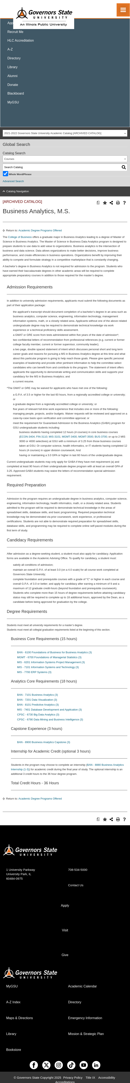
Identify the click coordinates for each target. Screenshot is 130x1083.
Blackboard (15, 93)
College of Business (20, 237)
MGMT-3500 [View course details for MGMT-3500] (85, 436)
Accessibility (106, 1077)
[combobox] (65, 133)
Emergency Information (85, 1018)
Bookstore (13, 1049)
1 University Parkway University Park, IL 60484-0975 (20, 874)
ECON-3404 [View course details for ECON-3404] (27, 436)
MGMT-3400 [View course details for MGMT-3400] (69, 436)
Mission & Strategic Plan (86, 1034)
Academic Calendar (82, 986)
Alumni (12, 76)
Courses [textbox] (9, 158)
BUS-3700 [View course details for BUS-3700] (101, 436)
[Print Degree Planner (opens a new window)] (97, 202)
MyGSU (13, 102)
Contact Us (75, 885)
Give (65, 955)
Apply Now (15, 23)
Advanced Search (13, 181)
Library (12, 67)
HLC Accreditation (20, 40)
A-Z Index (13, 1002)
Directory (14, 58)
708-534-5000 (77, 869)
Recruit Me (15, 32)
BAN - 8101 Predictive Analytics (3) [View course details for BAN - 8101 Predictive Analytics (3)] (38, 704)
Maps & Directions (19, 1018)
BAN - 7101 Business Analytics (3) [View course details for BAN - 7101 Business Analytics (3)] (37, 694)
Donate (12, 85)
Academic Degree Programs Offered (40, 230)
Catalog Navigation (17, 191)
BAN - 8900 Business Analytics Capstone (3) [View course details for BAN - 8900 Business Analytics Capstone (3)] (43, 742)
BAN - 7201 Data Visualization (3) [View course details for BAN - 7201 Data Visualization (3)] (37, 699)
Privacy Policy (72, 1077)
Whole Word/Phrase (20, 174)
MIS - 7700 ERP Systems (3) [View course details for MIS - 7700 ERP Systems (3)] (34, 672)
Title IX (90, 1077)
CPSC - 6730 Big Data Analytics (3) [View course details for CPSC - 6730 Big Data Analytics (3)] (38, 714)
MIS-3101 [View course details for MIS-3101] (54, 436)
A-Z (10, 49)
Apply (65, 905)
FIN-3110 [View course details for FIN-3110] (41, 436)
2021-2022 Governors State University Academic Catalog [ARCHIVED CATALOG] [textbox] (52, 133)
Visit (65, 930)
